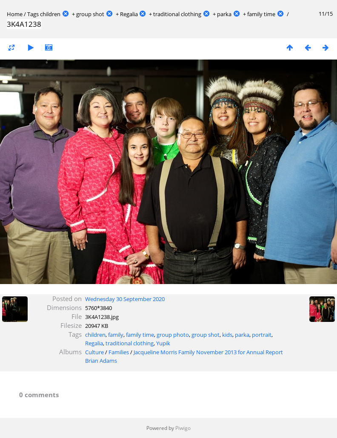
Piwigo (183, 428)
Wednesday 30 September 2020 (125, 299)
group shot (90, 14)
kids (227, 334)
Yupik (163, 343)
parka (224, 14)
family (115, 334)
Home (15, 14)
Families (119, 352)
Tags (33, 14)
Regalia (129, 14)
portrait (261, 334)
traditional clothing (177, 14)
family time (261, 14)
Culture (94, 352)
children (50, 14)
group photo (173, 334)
